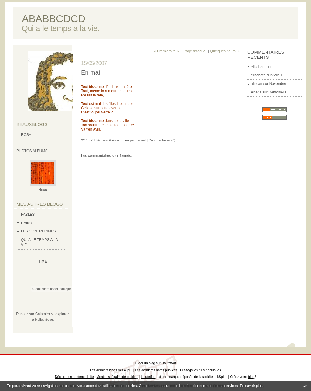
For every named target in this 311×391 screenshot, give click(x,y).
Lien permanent (134, 140)
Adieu (277, 75)
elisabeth (258, 67)
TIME (42, 261)
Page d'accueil (195, 51)
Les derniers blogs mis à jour (111, 370)
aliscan (256, 84)
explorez (62, 314)
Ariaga (256, 92)
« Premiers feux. (167, 51)
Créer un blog (145, 363)
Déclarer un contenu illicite (74, 377)
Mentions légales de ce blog (116, 377)
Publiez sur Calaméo (33, 314)
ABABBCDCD (53, 18)
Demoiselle (277, 92)
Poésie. (114, 140)
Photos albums (31, 151)
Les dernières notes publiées (156, 370)
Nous (42, 190)
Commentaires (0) (162, 140)
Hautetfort (169, 363)
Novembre (277, 84)
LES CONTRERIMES (38, 231)
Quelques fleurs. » (225, 51)
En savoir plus (251, 386)
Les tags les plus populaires (200, 370)
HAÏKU (26, 223)
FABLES (28, 214)
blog (251, 377)
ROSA (26, 135)
